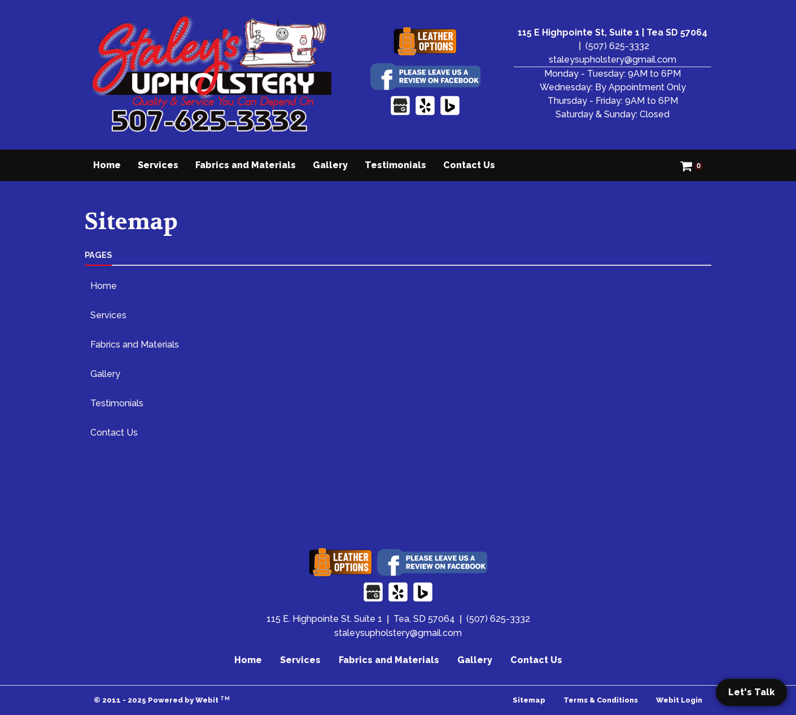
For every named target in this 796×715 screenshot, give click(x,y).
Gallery (330, 165)
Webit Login (679, 700)
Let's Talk (751, 692)
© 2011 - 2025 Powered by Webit (162, 700)
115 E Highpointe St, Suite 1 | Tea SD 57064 (612, 32)
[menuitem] (107, 165)
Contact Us (469, 165)
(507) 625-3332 (617, 46)
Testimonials (395, 165)
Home (107, 165)
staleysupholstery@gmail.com (612, 59)
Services (158, 165)
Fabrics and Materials (245, 165)
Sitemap (529, 700)
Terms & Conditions (600, 700)
